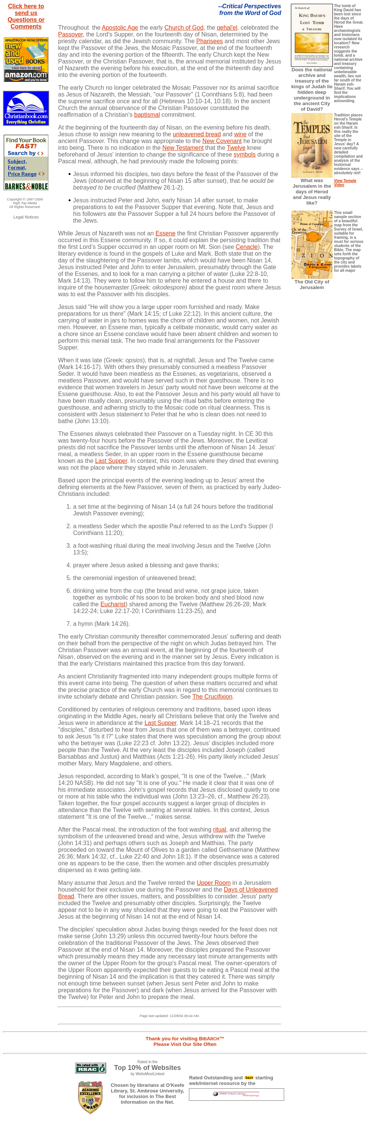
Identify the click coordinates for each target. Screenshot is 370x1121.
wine (240, 134)
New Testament (183, 148)
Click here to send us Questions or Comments (26, 16)
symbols (245, 154)
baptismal (147, 114)
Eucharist (113, 604)
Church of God (184, 27)
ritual (219, 829)
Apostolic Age (120, 27)
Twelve (236, 148)
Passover (70, 34)
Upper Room (214, 883)
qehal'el (227, 27)
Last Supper (111, 461)
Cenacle (247, 247)
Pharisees (209, 41)
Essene (165, 233)
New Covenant (222, 141)
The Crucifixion (212, 696)
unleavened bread (197, 134)
